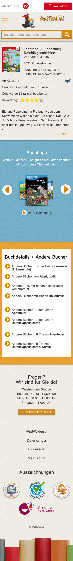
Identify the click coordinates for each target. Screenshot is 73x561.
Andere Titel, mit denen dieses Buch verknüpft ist (37, 286)
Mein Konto (36, 458)
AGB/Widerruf (36, 431)
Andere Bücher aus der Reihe (39, 266)
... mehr (62, 134)
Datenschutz (36, 440)
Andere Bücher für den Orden (32, 310)
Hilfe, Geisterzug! (40, 213)
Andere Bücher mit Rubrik (38, 296)
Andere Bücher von (34, 276)
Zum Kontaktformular (36, 412)
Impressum (36, 449)
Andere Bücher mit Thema (38, 334)
